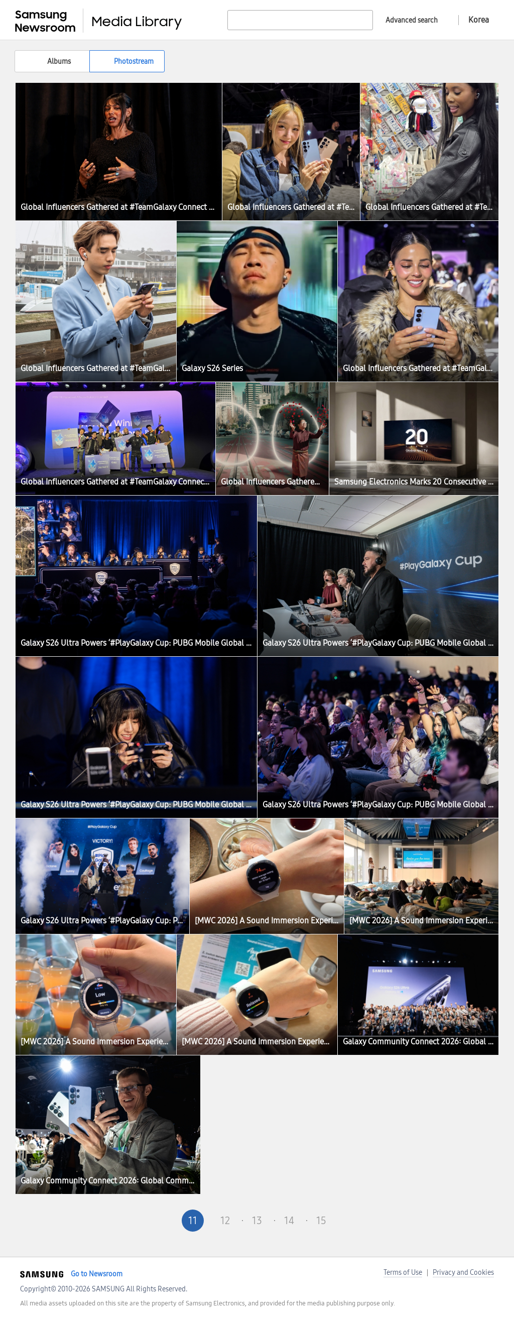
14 (289, 1221)
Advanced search (412, 20)
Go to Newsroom (96, 1274)
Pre (161, 1221)
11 (192, 1221)
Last (385, 1221)
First (128, 1221)
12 (225, 1221)
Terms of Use (402, 1272)
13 (257, 1221)
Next (353, 1221)
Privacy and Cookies (463, 1272)
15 (321, 1221)
